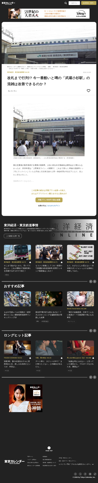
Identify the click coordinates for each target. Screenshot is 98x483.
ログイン (74, 3)
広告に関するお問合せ (32, 462)
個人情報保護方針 (47, 459)
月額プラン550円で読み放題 (49, 200)
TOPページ (30, 456)
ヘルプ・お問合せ (31, 459)
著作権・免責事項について (49, 462)
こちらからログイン (53, 205)
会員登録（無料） (89, 3)
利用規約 (45, 456)
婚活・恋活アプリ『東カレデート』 (68, 461)
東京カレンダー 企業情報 (33, 465)
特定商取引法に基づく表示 (49, 465)
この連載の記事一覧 (13, 236)
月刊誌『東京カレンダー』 (65, 458)
